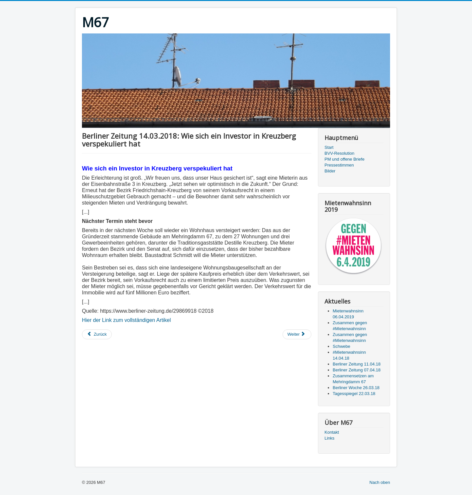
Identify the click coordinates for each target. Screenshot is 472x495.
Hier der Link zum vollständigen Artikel (126, 320)
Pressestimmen (339, 165)
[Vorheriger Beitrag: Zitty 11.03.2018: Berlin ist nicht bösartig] (97, 334)
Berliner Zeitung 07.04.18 (357, 369)
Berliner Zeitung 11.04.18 (357, 364)
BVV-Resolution (339, 153)
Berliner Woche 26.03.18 (356, 387)
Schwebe (341, 346)
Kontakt (331, 432)
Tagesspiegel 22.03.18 (354, 393)
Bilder (329, 170)
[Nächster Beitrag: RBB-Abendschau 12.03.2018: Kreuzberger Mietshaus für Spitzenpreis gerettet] (297, 334)
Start (328, 147)
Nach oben (379, 482)
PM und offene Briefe (344, 159)
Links (329, 438)
